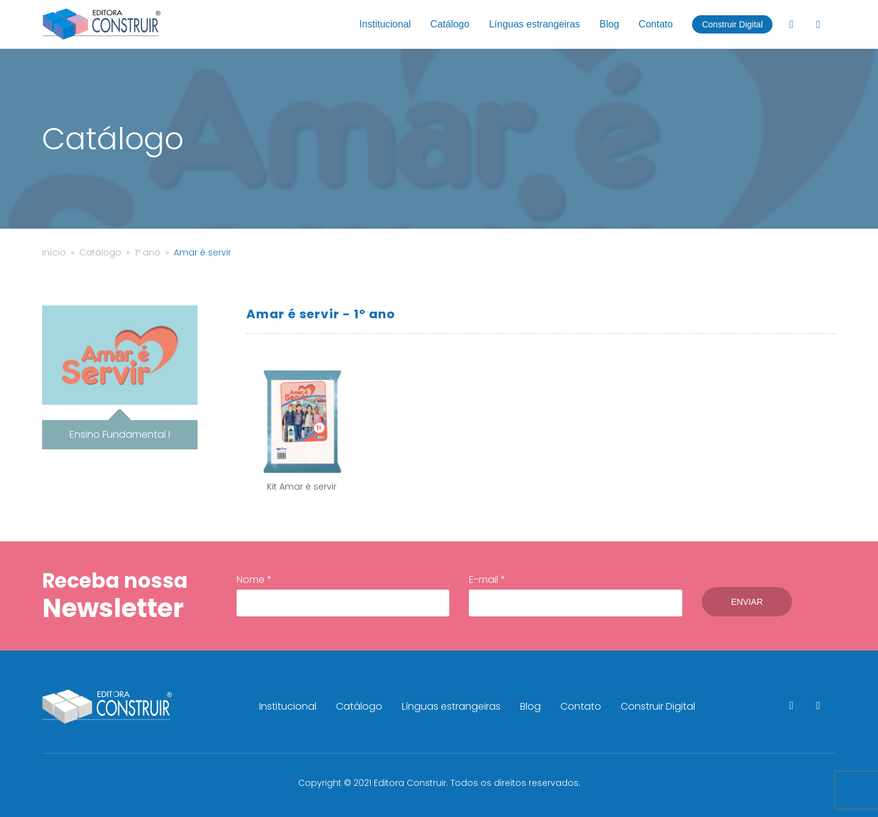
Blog (609, 24)
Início (54, 252)
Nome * (343, 594)
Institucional (385, 24)
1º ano (147, 252)
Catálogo (449, 24)
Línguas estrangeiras (534, 24)
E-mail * (575, 594)
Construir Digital (732, 24)
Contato (655, 24)
